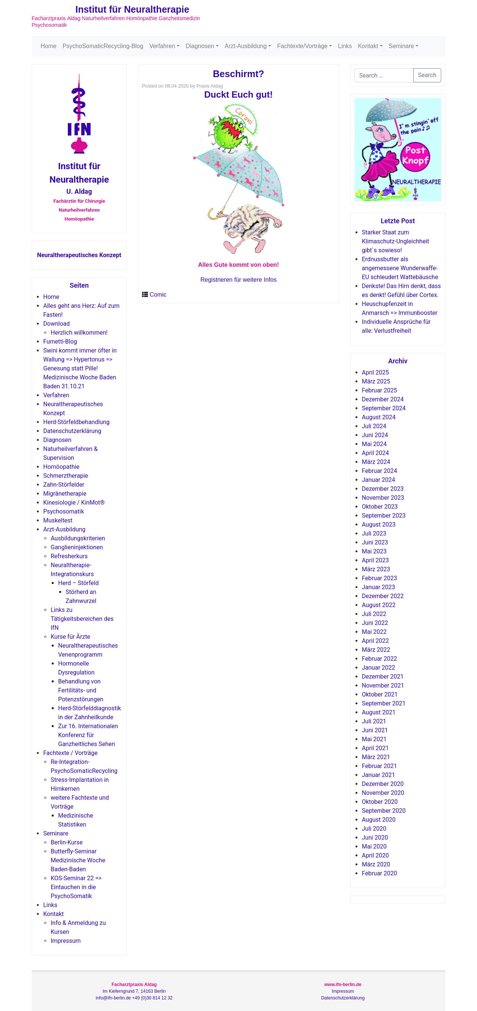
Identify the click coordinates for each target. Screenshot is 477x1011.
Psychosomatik (63, 511)
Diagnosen (200, 46)
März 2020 (376, 864)
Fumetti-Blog (60, 341)
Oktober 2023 (380, 506)
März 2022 (376, 649)
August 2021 (378, 712)
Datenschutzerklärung (72, 431)
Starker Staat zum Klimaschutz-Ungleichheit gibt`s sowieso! (395, 241)
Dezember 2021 (383, 676)
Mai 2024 (374, 444)
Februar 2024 (379, 470)
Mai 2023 (374, 551)
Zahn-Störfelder (63, 484)
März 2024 (376, 461)
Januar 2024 (378, 479)
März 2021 (376, 757)
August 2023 (378, 524)
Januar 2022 (378, 667)
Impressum (66, 940)
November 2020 (383, 792)
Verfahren (162, 46)
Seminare (401, 46)
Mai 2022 (374, 631)
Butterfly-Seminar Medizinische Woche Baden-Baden (78, 860)
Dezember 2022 (383, 596)
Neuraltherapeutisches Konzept (79, 255)
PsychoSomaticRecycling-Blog (103, 46)
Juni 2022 (375, 622)
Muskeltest (58, 520)
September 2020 (384, 810)
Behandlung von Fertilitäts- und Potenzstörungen (80, 690)
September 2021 (384, 703)
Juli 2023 (374, 533)
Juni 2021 (375, 730)
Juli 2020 (374, 828)
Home (49, 46)
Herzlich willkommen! (79, 332)
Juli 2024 (374, 426)
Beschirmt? (238, 74)
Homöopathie (61, 466)
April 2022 (375, 640)
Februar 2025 (379, 390)
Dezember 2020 (383, 783)
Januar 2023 (378, 587)
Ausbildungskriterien (78, 538)
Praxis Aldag (209, 86)
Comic (157, 294)
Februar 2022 (379, 658)
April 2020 (375, 855)
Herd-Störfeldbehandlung (76, 422)
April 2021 (375, 748)
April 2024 (375, 452)
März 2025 (376, 381)
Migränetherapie (64, 493)
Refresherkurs (69, 556)
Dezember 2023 (383, 488)
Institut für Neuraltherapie (132, 9)
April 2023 (375, 560)
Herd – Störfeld (78, 583)
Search (427, 75)
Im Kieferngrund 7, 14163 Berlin (133, 991)
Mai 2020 (374, 846)
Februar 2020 (379, 873)
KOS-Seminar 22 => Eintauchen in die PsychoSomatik (76, 887)
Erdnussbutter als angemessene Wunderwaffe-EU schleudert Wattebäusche (400, 268)
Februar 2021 (379, 766)
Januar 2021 (378, 774)
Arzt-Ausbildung (246, 46)
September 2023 (384, 515)
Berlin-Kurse (67, 842)
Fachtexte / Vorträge (70, 752)
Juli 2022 (374, 613)
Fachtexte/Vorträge (302, 46)
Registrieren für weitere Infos (238, 280)
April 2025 (375, 372)
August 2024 (378, 417)
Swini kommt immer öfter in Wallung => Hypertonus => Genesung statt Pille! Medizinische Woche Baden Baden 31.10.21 (80, 368)
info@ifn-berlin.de (113, 998)
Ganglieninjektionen (77, 547)
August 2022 (378, 605)
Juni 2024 (375, 435)
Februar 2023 (379, 578)
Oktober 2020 (380, 801)
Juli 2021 (374, 721)
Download (56, 323)
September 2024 (384, 408)
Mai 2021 (374, 739)
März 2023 (376, 569)
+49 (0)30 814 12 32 (152, 998)
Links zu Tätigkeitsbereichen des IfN (82, 618)
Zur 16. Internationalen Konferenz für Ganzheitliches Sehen (88, 735)
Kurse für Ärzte (70, 636)
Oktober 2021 (380, 694)
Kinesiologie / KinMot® (74, 502)
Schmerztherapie (65, 475)
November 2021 (383, 685)
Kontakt (368, 46)
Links (345, 46)
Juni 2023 (375, 542)
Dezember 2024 (383, 399)
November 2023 (383, 497)
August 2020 (378, 819)
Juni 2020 (375, 837)
